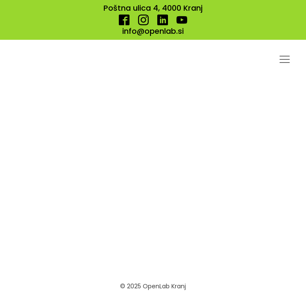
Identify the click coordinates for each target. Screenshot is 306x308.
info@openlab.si (153, 31)
